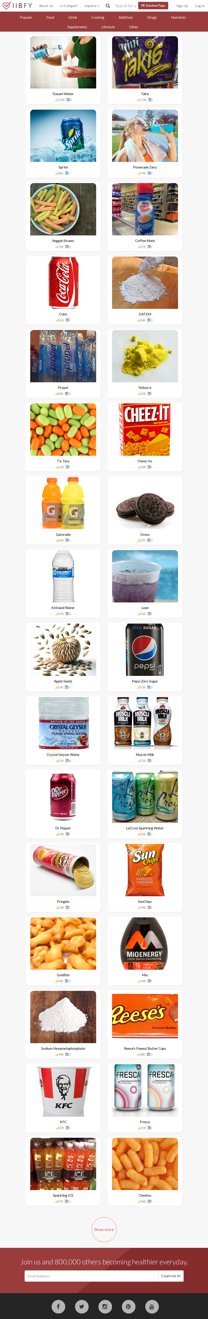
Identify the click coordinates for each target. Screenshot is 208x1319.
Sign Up (182, 6)
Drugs (152, 17)
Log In (200, 6)
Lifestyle (108, 27)
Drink (72, 17)
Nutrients (178, 17)
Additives (126, 17)
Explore (92, 6)
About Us (46, 6)
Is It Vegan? (69, 6)
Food (50, 17)
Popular (26, 17)
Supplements (77, 27)
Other (133, 27)
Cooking (97, 17)
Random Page (153, 5)
